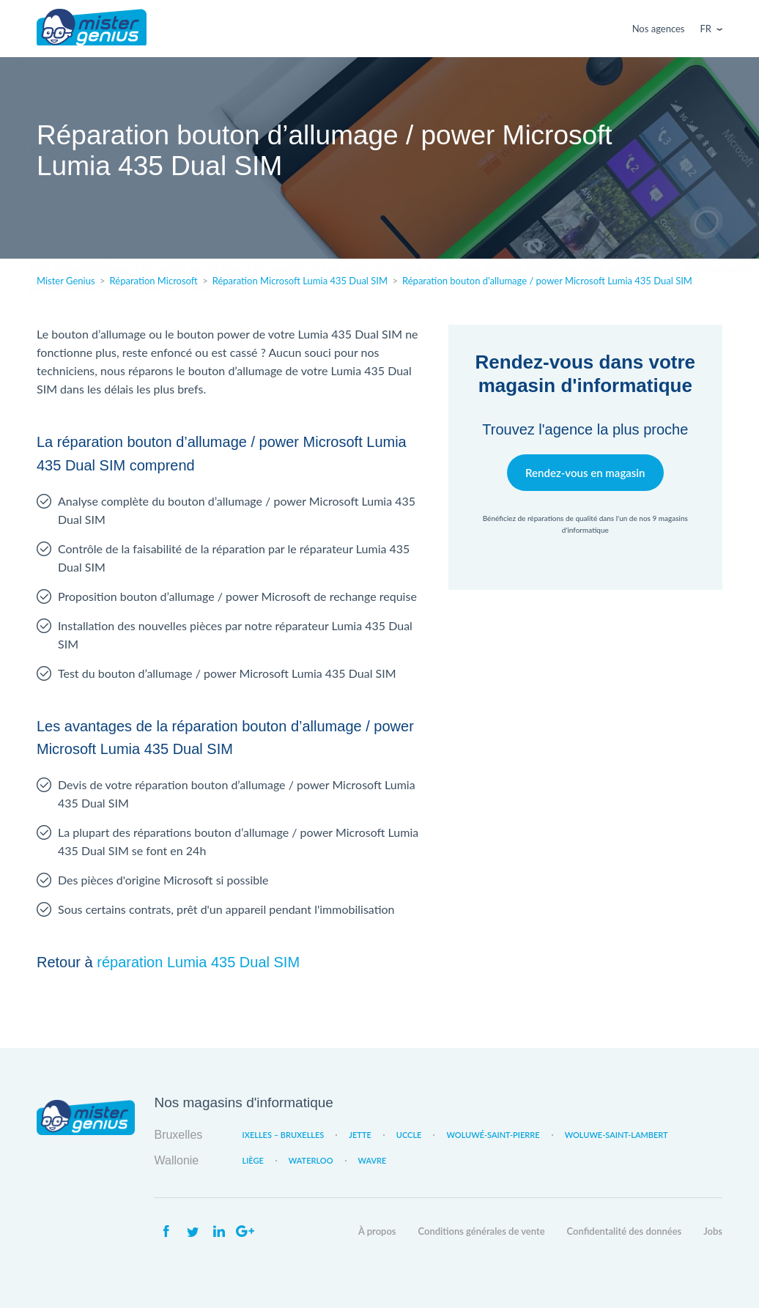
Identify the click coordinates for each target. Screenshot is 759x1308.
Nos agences (658, 28)
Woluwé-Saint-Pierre (492, 1134)
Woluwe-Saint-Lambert (616, 1134)
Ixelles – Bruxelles (283, 1134)
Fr (706, 28)
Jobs (712, 1231)
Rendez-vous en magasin (585, 472)
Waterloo (311, 1160)
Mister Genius (92, 28)
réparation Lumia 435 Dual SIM (198, 962)
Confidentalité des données (624, 1231)
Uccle (409, 1134)
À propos (377, 1231)
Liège (252, 1160)
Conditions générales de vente (481, 1231)
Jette (360, 1134)
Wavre (372, 1160)
